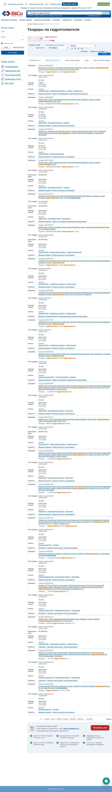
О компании (78, 20)
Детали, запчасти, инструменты (63, 125)
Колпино (73, 377)
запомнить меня (7, 43)
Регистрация (12, 52)
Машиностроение (44, 94)
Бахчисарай (66, 219)
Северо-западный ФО (46, 377)
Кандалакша (75, 610)
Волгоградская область (56, 411)
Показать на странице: (97, 51)
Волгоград (69, 411)
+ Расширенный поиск (94, 15)
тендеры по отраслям (55, 15)
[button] (106, 781)
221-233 (89, 719)
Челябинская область (57, 284)
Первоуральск (72, 444)
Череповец (75, 577)
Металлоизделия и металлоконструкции (73, 316)
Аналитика (56, 20)
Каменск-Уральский (74, 252)
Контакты (87, 20)
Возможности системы (9, 20)
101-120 (72, 719)
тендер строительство (41, 15)
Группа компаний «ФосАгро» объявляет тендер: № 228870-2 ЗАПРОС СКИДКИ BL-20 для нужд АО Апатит (74, 687)
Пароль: (3, 37)
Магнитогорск (71, 284)
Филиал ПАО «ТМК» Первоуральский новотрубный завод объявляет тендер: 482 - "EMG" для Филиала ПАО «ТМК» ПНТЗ (74, 420)
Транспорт (42, 548)
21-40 (47, 719)
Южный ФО (42, 123)
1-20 (41, 719)
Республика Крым (54, 219)
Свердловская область (58, 252)
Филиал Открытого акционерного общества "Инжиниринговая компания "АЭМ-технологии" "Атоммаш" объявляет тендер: (74, 355)
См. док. (41, 80)
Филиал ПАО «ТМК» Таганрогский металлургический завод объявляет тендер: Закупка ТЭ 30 (69, 163)
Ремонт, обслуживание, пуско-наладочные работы (70, 94)
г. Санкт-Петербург (61, 377)
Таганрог (66, 123)
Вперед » (109, 719)
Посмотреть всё (100, 728)
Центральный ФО (44, 545)
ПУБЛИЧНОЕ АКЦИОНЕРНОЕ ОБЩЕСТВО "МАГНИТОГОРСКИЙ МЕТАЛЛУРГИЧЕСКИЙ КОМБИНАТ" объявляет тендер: (74, 261)
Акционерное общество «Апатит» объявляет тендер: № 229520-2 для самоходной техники (74, 554)
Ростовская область (55, 123)
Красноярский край (57, 154)
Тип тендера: (53, 48)
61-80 (59, 719)
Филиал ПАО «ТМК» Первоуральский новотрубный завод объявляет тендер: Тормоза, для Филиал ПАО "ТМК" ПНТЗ (69, 620)
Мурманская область (62, 610)
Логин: (3, 31)
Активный (84, 51)
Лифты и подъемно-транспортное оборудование (69, 221)
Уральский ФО (43, 252)
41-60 (53, 719)
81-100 (65, 719)
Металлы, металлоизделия (48, 316)
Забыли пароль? (18, 47)
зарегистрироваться (71, 728)
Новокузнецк (78, 91)
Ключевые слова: (34, 45)
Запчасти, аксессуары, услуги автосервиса (62, 548)
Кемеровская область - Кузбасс (61, 91)
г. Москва (55, 545)
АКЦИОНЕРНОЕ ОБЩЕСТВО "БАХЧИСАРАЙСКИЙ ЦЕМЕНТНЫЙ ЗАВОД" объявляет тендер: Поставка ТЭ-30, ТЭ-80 (71, 197)
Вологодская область (62, 577)
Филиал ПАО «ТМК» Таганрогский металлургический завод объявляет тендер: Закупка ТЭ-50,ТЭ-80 (69, 100)
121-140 (80, 719)
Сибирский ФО (43, 91)
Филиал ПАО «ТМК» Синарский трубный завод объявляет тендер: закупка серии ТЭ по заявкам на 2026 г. (73, 228)
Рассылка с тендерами (42, 20)
